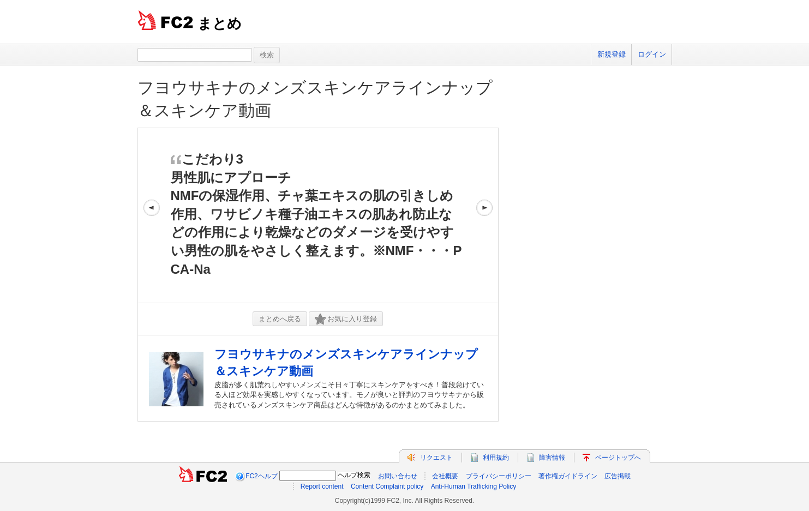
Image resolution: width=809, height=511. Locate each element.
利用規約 (496, 457)
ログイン (652, 54)
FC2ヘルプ (261, 476)
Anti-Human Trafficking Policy (474, 486)
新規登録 (611, 54)
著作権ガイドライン (567, 476)
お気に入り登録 (346, 319)
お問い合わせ (397, 476)
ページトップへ (618, 457)
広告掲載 (617, 476)
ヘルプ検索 (354, 475)
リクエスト (436, 457)
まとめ (219, 23)
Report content (322, 486)
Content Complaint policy (387, 486)
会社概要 (445, 476)
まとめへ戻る (280, 319)
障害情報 (552, 457)
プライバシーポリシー (498, 476)
